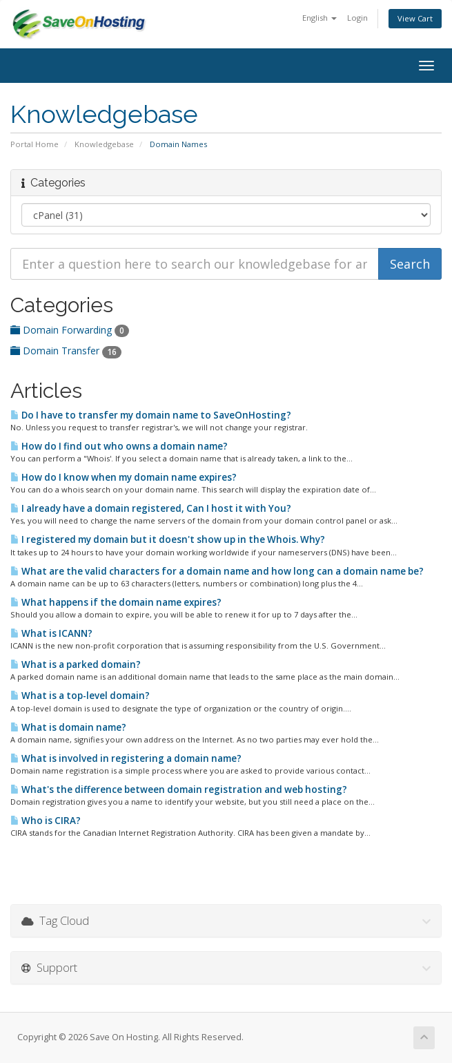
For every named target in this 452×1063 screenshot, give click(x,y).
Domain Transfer (65, 350)
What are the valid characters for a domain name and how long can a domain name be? (217, 571)
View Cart (415, 18)
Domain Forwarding (69, 329)
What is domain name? (68, 727)
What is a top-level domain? (80, 695)
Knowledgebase (104, 144)
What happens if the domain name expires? (116, 602)
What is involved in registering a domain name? (126, 758)
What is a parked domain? (75, 664)
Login (357, 17)
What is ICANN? (51, 633)
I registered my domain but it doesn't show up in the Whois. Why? (167, 539)
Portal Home (34, 144)
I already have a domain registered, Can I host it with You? (150, 508)
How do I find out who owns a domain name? (119, 446)
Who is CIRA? (45, 820)
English (319, 17)
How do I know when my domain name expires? (123, 477)
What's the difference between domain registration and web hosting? (178, 789)
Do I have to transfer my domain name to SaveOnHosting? (150, 415)
